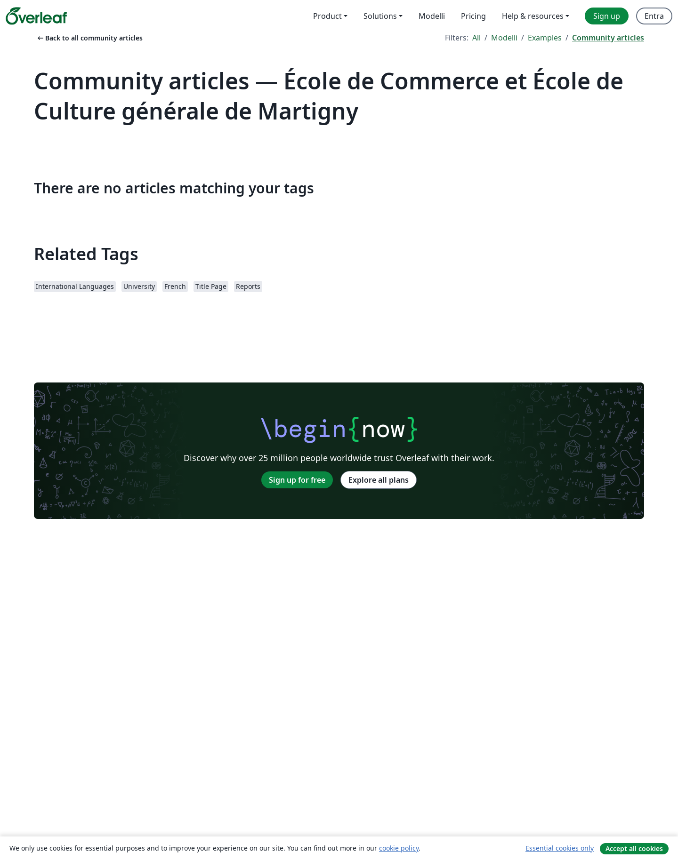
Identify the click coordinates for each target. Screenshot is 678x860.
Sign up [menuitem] (606, 16)
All (476, 37)
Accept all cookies (634, 848)
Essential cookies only (559, 848)
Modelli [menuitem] (432, 16)
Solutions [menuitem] (380, 16)
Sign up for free (297, 480)
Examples (545, 37)
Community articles (608, 37)
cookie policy (399, 848)
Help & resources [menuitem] (533, 16)
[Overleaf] (36, 16)
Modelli (504, 37)
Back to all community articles (89, 37)
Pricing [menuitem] (473, 16)
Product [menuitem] (327, 16)
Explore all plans (378, 480)
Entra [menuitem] (654, 16)
